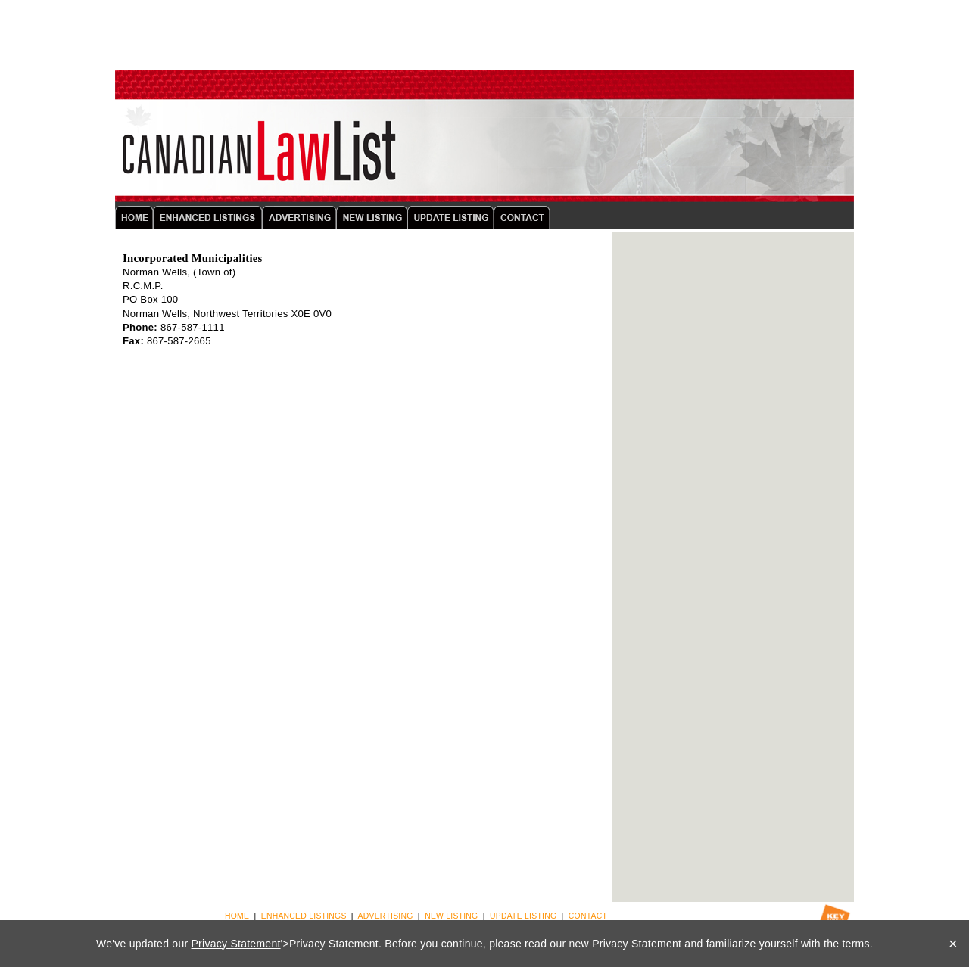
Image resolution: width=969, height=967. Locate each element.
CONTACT (588, 916)
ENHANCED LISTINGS (304, 916)
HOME (237, 916)
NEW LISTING (451, 916)
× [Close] (953, 943)
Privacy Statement (236, 943)
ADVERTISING (385, 916)
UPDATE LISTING (523, 916)
